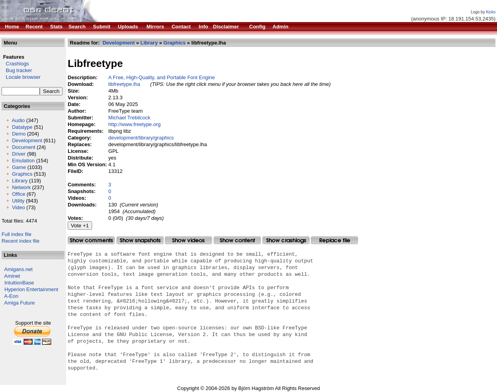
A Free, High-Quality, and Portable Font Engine (161, 77)
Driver (19, 154)
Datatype (22, 127)
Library (20, 181)
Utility (18, 201)
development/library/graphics (141, 138)
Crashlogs (15, 64)
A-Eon (11, 296)
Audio (18, 120)
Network (21, 187)
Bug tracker (17, 70)
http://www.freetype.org (134, 124)
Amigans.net (18, 269)
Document (23, 147)
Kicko (490, 12)
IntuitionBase (19, 283)
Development (27, 140)
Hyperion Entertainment (31, 289)
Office (18, 194)
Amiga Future (19, 303)
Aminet (12, 276)
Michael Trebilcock (129, 118)
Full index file (16, 234)
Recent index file (20, 241)
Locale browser (21, 77)
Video (18, 207)
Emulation (23, 160)
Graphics (22, 174)
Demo (19, 134)
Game (19, 167)
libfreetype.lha (124, 84)
